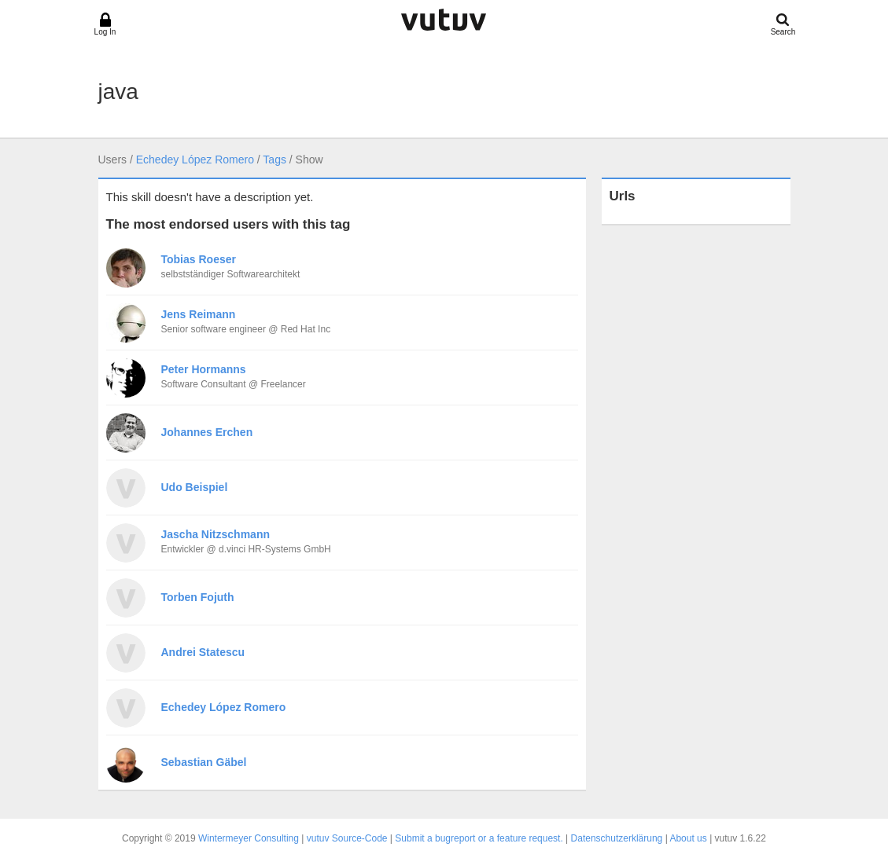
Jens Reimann (198, 314)
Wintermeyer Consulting (248, 838)
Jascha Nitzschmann (216, 534)
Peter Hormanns (203, 369)
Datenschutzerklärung (617, 838)
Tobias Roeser (198, 259)
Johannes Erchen (207, 432)
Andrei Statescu (203, 652)
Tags (274, 159)
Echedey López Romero (195, 159)
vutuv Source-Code (347, 838)
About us (687, 838)
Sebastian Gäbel (204, 762)
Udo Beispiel (194, 487)
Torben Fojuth (197, 597)
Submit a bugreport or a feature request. (478, 838)
